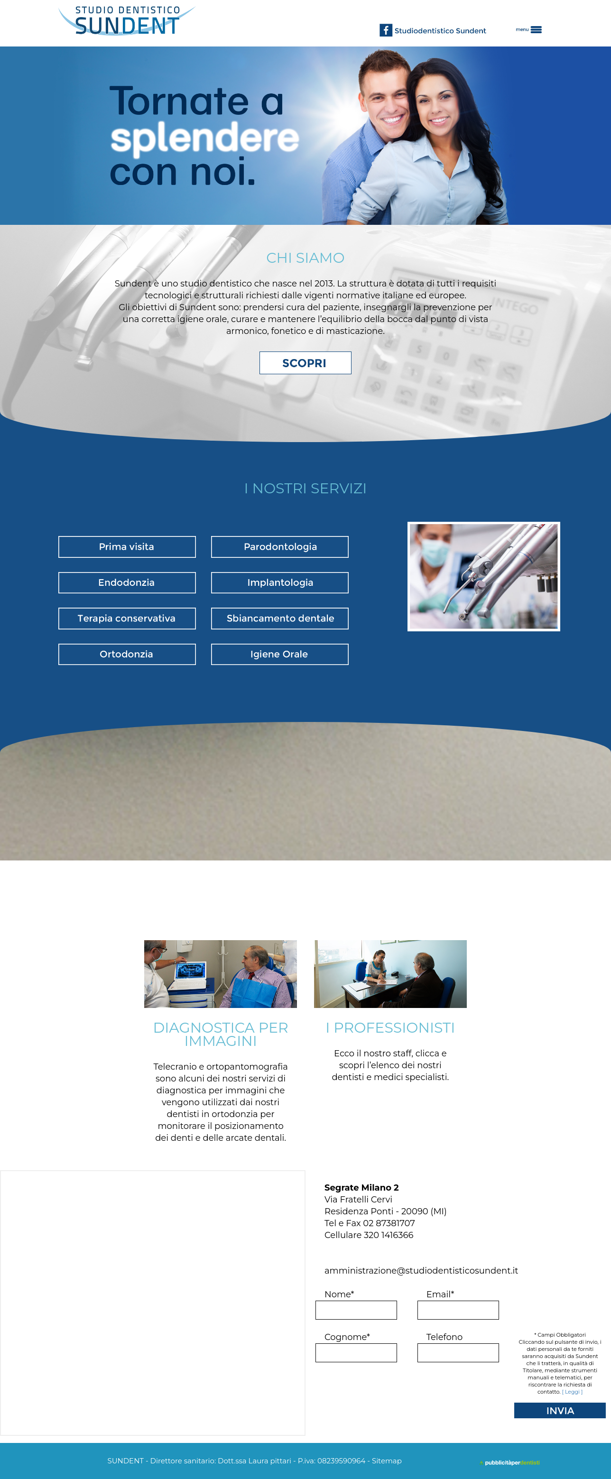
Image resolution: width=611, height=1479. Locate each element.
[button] (534, 23)
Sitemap (387, 1460)
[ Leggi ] (572, 1391)
